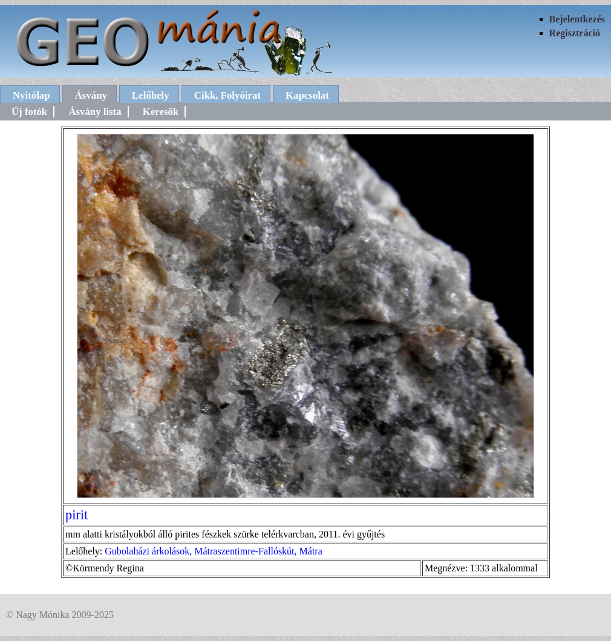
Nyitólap (31, 95)
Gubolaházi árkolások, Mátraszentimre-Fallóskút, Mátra (213, 551)
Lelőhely (150, 95)
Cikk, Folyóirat (227, 95)
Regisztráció (574, 33)
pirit (76, 514)
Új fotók (29, 111)
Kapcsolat (307, 95)
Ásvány (91, 95)
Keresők (160, 111)
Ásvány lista (94, 111)
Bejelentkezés (577, 19)
